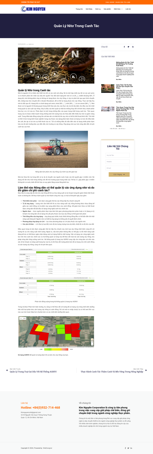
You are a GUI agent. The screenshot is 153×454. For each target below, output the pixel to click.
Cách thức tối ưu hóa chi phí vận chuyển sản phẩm (124, 86)
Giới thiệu (89, 9)
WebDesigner (47, 448)
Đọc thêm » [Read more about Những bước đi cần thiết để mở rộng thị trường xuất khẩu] (119, 79)
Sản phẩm (107, 9)
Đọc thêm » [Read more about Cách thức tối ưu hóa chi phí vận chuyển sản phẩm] (119, 102)
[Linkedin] (131, 448)
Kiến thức (118, 9)
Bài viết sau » (122, 128)
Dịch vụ (98, 9)
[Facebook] (125, 448)
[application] (121, 9)
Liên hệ (128, 9)
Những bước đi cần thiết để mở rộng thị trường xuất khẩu (125, 63)
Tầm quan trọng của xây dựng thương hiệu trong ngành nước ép (125, 108)
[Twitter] (128, 448)
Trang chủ (79, 9)
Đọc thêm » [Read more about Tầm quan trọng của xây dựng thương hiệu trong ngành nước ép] (119, 126)
